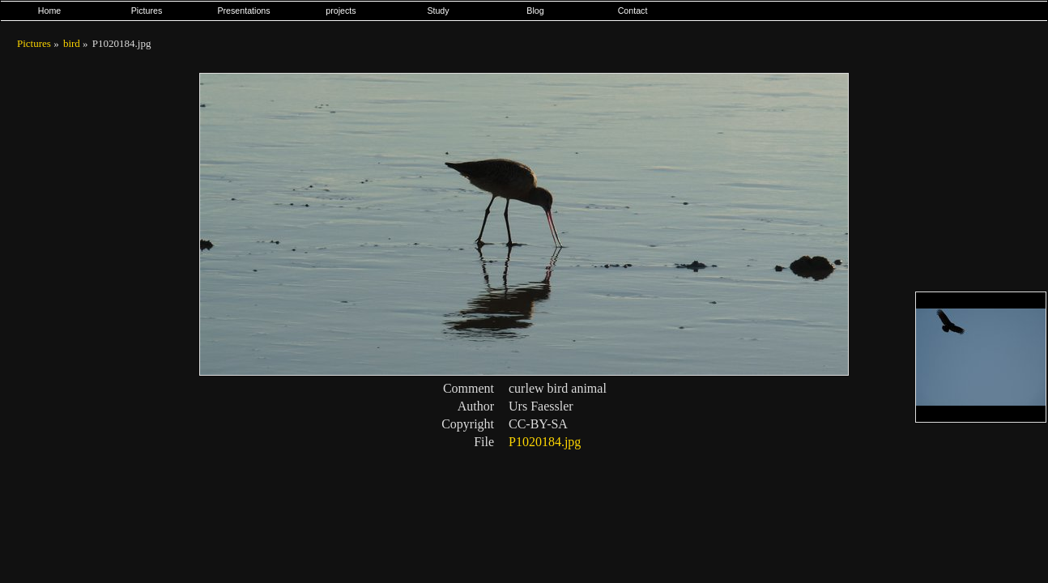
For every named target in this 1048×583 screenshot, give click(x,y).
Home (49, 10)
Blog (534, 10)
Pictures (147, 10)
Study (438, 10)
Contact (633, 10)
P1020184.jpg (545, 442)
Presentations (243, 10)
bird (71, 43)
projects (341, 10)
